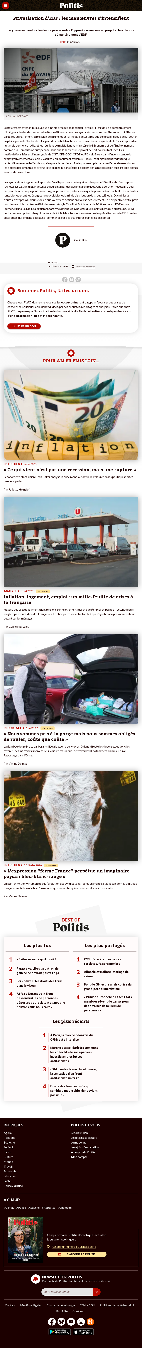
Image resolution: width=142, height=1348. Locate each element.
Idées (7, 1152)
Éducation (10, 1176)
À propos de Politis (83, 1152)
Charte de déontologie (61, 1305)
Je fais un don (79, 1132)
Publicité (62, 1311)
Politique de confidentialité (117, 1305)
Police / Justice (13, 1185)
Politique (9, 1137)
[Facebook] (52, 1322)
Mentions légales (31, 1305)
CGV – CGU (87, 1305)
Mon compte (79, 1157)
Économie (10, 1171)
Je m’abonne (78, 1142)
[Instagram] (81, 1322)
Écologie (9, 1142)
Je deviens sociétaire (84, 1137)
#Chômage (65, 1207)
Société (8, 1147)
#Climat (9, 1207)
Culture (8, 1157)
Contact (10, 1305)
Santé (7, 1181)
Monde (8, 1161)
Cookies (77, 1311)
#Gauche (34, 1207)
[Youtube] (71, 1322)
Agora (8, 1132)
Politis (62, 41)
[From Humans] (90, 1322)
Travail (8, 1166)
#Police (21, 1207)
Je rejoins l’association (85, 1147)
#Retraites (48, 1207)
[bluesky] (61, 1322)
